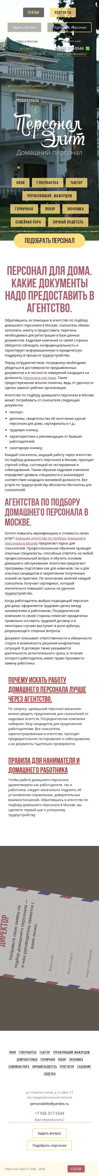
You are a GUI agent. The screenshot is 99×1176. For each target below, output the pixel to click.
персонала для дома (39, 377)
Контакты (63, 12)
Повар (50, 209)
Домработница (27, 1060)
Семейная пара (28, 222)
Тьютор (76, 183)
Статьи (33, 12)
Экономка (75, 209)
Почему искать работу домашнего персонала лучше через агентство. (47, 689)
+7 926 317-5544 (69, 48)
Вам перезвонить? (72, 54)
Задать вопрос (24, 27)
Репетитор (67, 1067)
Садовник (84, 1067)
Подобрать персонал (69, 27)
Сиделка (50, 1074)
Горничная (24, 209)
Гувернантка (48, 183)
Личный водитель (68, 222)
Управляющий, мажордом (49, 196)
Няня (20, 183)
